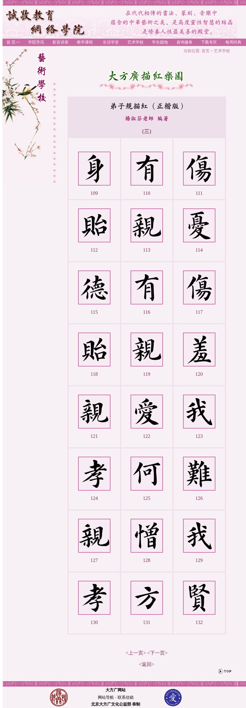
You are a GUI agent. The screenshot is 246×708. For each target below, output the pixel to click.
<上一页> (136, 653)
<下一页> (157, 653)
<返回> (146, 664)
